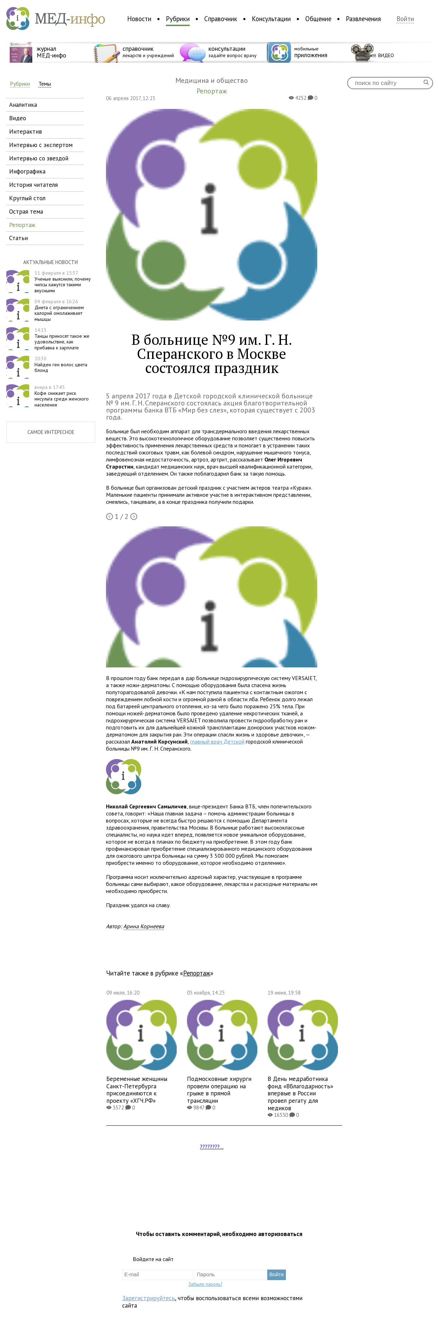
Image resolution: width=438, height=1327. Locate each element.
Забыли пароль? (205, 1284)
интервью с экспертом (41, 145)
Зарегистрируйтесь (148, 1298)
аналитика (23, 104)
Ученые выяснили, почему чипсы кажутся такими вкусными (63, 282)
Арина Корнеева (143, 926)
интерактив (25, 131)
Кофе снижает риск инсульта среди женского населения (62, 396)
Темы (44, 83)
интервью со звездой (38, 158)
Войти (405, 19)
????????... (212, 1146)
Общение (318, 18)
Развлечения (363, 18)
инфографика (27, 171)
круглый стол (27, 198)
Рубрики (178, 18)
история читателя (33, 185)
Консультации (271, 18)
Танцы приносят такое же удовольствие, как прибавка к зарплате (62, 339)
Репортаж (196, 973)
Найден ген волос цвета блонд (61, 364)
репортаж (22, 225)
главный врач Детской (217, 741)
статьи (18, 238)
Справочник (220, 18)
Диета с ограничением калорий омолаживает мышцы (59, 310)
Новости (139, 18)
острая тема (26, 211)
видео (17, 118)
